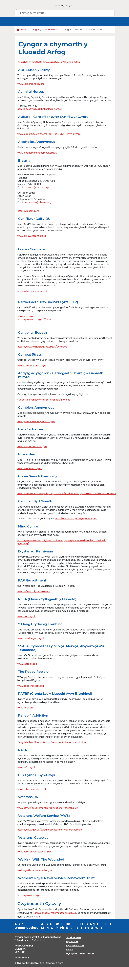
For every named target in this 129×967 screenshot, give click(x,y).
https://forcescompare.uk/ (32, 291)
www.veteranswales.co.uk (31, 789)
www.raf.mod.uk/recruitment (33, 591)
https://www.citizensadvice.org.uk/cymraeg (42, 346)
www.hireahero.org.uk (29, 468)
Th (87, 928)
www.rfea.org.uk (26, 616)
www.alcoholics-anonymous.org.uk (37, 152)
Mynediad (72, 941)
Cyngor (35, 29)
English (70, 5)
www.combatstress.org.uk (32, 365)
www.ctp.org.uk (26, 316)
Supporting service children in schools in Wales (43, 399)
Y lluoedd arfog (51, 29)
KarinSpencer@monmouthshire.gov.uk (54, 913)
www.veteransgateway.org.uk (34, 851)
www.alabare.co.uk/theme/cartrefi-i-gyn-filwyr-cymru (48, 134)
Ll (109, 924)
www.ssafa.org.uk (27, 664)
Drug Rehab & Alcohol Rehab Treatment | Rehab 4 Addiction (51, 742)
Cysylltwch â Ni (75, 945)
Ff (81, 924)
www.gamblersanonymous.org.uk (36, 421)
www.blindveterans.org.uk (31, 236)
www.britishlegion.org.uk (31, 638)
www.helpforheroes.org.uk (32, 446)
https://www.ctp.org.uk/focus (34, 319)
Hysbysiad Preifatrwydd (80, 953)
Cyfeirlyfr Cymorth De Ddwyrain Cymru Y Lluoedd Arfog (48, 62)
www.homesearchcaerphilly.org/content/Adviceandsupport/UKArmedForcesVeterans (66, 493)
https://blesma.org (28, 211)
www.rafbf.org (25, 707)
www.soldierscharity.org (30, 84)
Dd (68, 924)
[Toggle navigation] (122, 22)
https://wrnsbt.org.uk (29, 895)
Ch (57, 924)
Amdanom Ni (73, 937)
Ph (62, 928)
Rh (72, 928)
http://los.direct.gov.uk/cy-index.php (76, 518)
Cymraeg (59, 5)
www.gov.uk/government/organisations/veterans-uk (47, 808)
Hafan (22, 29)
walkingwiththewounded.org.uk (35, 870)
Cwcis (69, 949)
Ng (92, 924)
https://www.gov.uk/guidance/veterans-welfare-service (49, 829)
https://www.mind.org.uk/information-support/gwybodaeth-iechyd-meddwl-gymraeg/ (61, 542)
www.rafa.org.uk (26, 767)
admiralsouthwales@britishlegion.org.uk (39, 109)
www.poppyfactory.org (30, 686)
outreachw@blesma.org (37, 202)
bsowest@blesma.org (36, 187)
